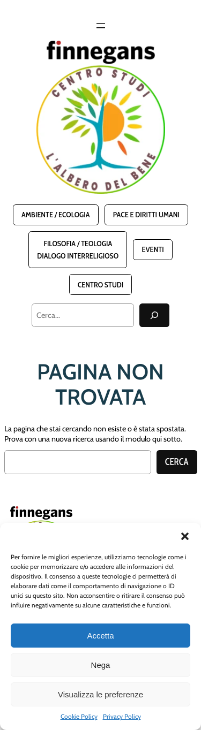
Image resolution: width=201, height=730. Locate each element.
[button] (185, 536)
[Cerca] (154, 314)
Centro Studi (100, 285)
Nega (100, 665)
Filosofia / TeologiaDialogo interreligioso (77, 249)
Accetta (100, 635)
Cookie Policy (79, 716)
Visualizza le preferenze (100, 694)
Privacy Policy (122, 716)
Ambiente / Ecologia (55, 214)
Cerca (177, 462)
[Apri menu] (100, 25)
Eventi (152, 249)
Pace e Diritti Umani (146, 214)
